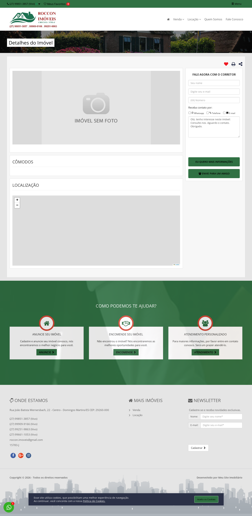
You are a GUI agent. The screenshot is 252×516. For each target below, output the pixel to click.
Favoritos (54, 4)
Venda (178, 19)
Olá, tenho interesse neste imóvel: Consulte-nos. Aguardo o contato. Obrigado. (214, 126)
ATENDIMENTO (205, 352)
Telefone (216, 113)
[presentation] (214, 147)
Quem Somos (213, 19)
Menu (236, 3)
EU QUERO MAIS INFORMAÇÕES (214, 161)
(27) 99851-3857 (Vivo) (23, 3)
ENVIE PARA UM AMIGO (214, 173)
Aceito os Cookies (206, 499)
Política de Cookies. (94, 501)
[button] (17, 200)
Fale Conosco (234, 19)
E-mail (232, 113)
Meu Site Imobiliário (230, 477)
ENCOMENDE (126, 352)
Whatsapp (199, 113)
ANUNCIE (46, 352)
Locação (194, 19)
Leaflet (176, 264)
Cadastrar (198, 448)
